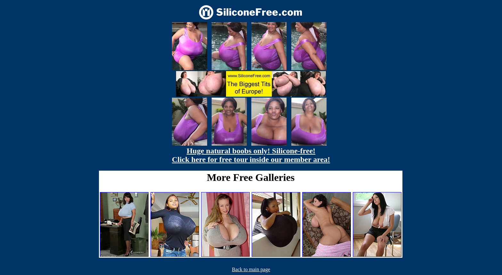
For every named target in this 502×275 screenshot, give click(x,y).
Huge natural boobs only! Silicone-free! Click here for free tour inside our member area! (251, 155)
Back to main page (251, 269)
